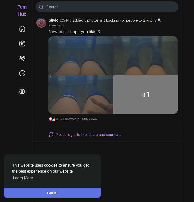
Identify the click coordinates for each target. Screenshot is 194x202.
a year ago (56, 25)
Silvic (53, 20)
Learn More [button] (23, 178)
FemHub (22, 10)
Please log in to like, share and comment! (84, 134)
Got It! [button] (52, 193)
